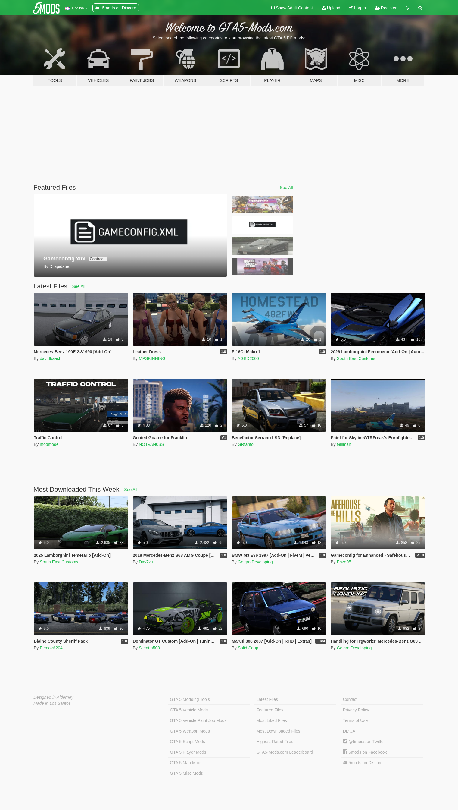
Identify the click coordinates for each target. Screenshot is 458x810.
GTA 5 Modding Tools (190, 699)
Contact (350, 699)
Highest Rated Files (275, 741)
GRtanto (246, 444)
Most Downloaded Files (279, 731)
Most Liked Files (272, 720)
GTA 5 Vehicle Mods (189, 710)
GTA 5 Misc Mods (186, 773)
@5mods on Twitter (364, 741)
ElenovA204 (51, 647)
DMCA (349, 731)
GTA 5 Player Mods (188, 752)
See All (286, 187)
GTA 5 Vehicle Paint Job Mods (198, 720)
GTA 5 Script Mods (187, 741)
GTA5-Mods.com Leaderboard (285, 752)
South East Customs (356, 358)
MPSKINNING (152, 358)
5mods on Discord (363, 762)
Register (386, 7)
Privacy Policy (356, 710)
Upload (331, 7)
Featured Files (270, 710)
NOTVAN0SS (151, 444)
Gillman (344, 444)
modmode (49, 444)
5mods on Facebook (365, 752)
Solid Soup (248, 647)
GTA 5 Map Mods (186, 762)
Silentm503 (149, 647)
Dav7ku (146, 561)
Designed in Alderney (53, 697)
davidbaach (50, 358)
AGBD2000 (248, 358)
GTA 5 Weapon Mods (190, 731)
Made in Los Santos (52, 703)
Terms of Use (355, 720)
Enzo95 (344, 561)
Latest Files (267, 699)
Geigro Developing (255, 561)
